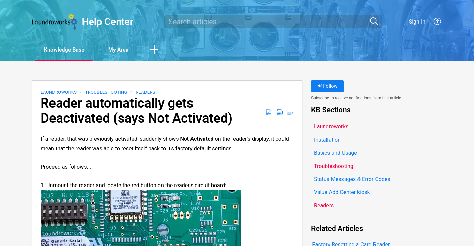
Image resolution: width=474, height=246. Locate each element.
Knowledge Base (64, 49)
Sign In (417, 21)
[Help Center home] (55, 22)
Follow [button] (328, 86)
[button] (437, 21)
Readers (145, 92)
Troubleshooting (106, 92)
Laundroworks (59, 92)
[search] (273, 21)
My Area (118, 49)
